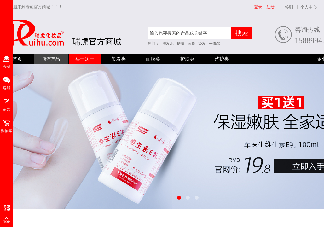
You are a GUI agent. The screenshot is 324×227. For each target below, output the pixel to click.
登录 (258, 6)
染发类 (119, 58)
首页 (17, 58)
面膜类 (153, 58)
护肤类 (187, 58)
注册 (270, 6)
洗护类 (222, 58)
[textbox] (189, 33)
